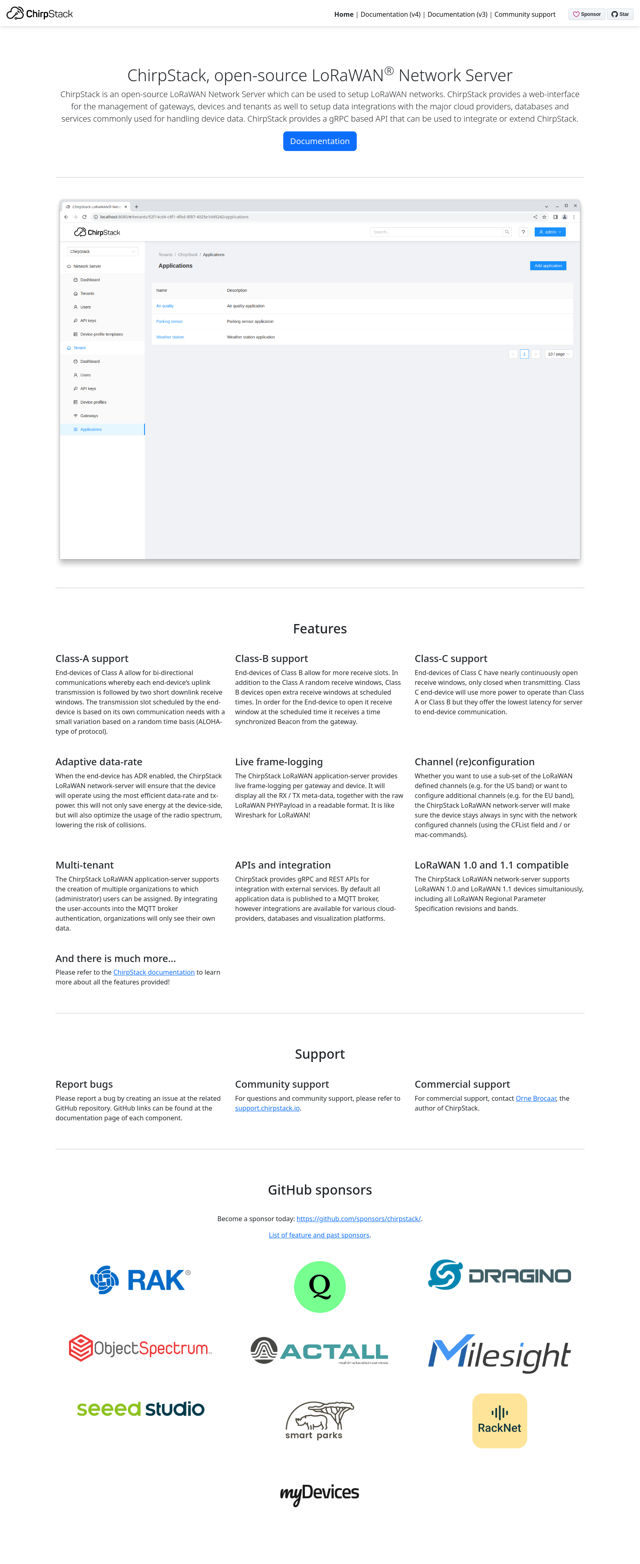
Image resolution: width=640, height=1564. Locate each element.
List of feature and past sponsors (319, 1235)
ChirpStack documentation (154, 972)
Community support (525, 14)
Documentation (320, 141)
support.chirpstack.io (267, 1108)
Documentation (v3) (457, 14)
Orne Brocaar (536, 1098)
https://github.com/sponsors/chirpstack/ (359, 1218)
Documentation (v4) (391, 14)
